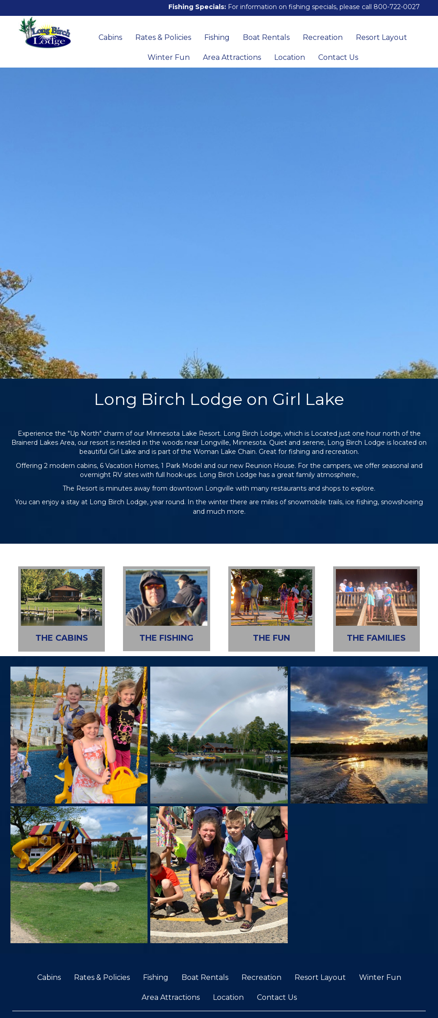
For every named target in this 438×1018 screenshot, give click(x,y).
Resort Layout (381, 37)
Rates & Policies (163, 37)
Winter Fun (169, 57)
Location (289, 57)
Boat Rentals (266, 37)
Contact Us (338, 57)
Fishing (217, 37)
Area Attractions (232, 57)
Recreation (323, 37)
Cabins (110, 37)
